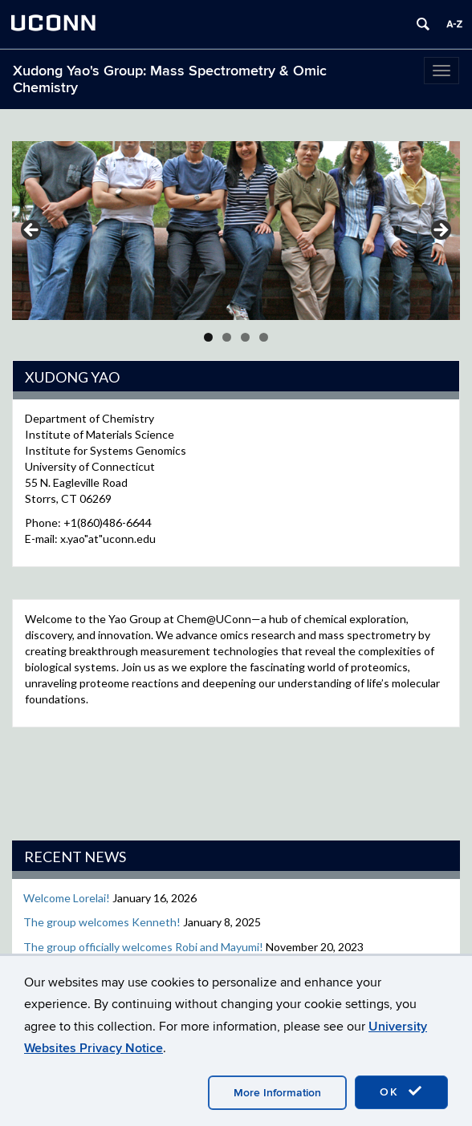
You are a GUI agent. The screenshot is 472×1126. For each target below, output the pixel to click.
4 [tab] (263, 337)
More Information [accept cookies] (277, 1093)
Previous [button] (32, 231)
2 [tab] (226, 337)
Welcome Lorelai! (66, 898)
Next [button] (440, 231)
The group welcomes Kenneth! (102, 922)
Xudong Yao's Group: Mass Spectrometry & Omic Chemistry (170, 79)
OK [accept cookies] (401, 1091)
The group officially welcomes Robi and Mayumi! (143, 947)
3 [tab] (245, 337)
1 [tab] (208, 337)
